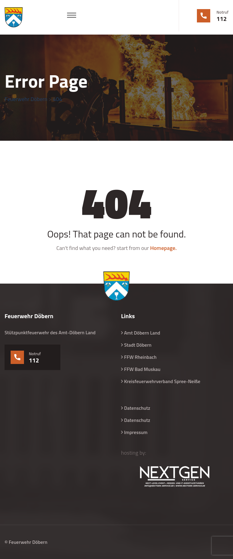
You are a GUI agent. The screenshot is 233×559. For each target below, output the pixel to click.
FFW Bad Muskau (142, 369)
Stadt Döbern (137, 345)
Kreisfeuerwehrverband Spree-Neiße (162, 381)
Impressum (135, 432)
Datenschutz (137, 408)
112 (222, 18)
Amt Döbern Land (142, 332)
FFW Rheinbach (140, 357)
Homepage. (163, 248)
